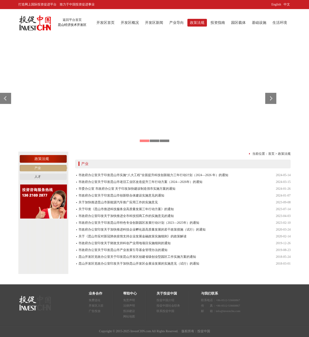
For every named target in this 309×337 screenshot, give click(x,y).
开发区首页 (105, 23)
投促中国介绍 (165, 300)
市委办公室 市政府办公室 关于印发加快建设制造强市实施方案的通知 (126, 188)
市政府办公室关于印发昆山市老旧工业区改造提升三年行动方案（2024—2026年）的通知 (140, 182)
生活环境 (279, 23)
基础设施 (259, 23)
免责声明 (129, 300)
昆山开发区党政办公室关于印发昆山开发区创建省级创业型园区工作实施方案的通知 (137, 256)
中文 (287, 4)
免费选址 (95, 300)
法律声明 (129, 305)
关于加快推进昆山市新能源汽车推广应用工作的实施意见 (118, 202)
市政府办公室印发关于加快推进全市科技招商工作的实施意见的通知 (126, 216)
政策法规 (197, 23)
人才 (37, 176)
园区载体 (238, 23)
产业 (37, 168)
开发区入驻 (96, 305)
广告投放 (95, 311)
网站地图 (129, 316)
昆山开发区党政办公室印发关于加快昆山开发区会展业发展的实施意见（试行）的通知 (138, 263)
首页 (271, 153)
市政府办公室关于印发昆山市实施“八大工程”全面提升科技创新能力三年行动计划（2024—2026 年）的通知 (153, 175)
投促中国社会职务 (168, 305)
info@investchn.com (228, 311)
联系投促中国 (165, 311)
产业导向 (176, 23)
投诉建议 (129, 311)
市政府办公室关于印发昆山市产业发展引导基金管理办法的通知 (122, 250)
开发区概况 (130, 23)
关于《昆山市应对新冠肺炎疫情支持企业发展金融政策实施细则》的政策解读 (132, 236)
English (276, 4)
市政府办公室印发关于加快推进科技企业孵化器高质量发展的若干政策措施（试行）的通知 (142, 229)
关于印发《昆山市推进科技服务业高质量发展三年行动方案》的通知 (126, 209)
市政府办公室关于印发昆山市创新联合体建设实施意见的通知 (121, 195)
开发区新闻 (154, 23)
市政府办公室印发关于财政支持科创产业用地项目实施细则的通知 (124, 243)
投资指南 (218, 23)
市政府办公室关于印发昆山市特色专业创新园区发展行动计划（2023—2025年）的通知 (138, 222)
